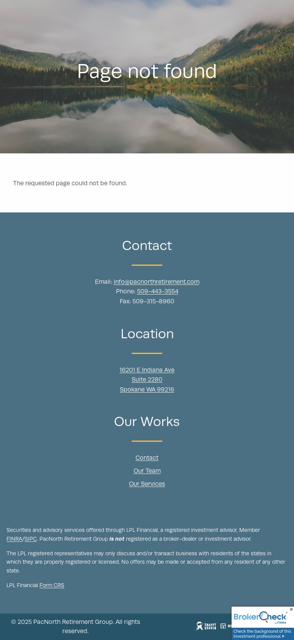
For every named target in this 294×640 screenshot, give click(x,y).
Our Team (147, 471)
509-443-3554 (157, 292)
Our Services (147, 484)
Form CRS (51, 586)
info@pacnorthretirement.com (156, 282)
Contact (147, 458)
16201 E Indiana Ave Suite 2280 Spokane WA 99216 (147, 380)
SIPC (30, 539)
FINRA (14, 539)
